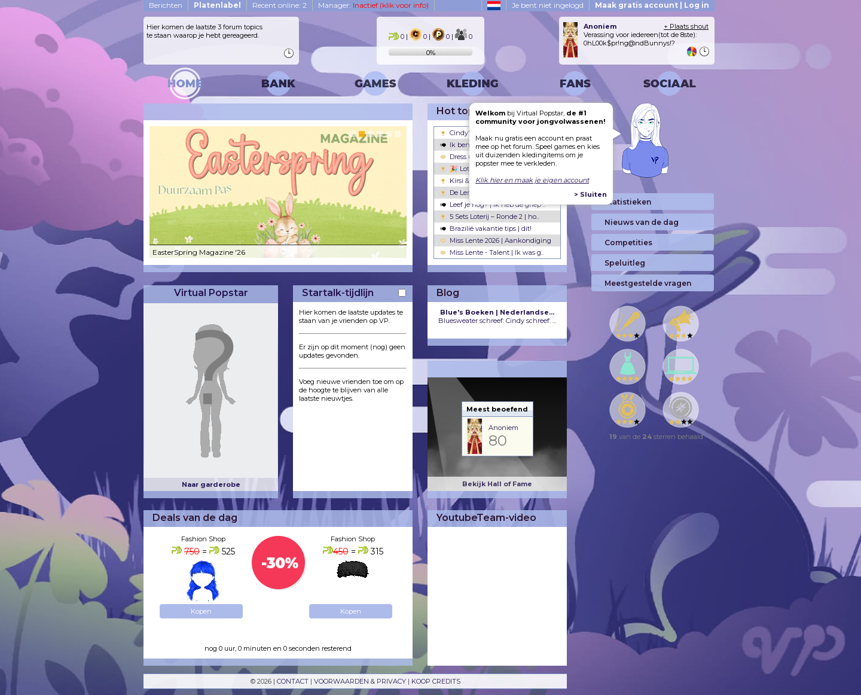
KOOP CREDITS (435, 681)
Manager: (373, 5)
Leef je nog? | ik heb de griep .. (492, 204)
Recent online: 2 (279, 5)
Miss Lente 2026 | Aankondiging (495, 240)
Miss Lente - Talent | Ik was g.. (492, 252)
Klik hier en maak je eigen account (532, 180)
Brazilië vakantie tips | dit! (486, 228)
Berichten (165, 5)
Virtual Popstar (211, 292)
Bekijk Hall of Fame (497, 484)
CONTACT (293, 681)
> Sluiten (590, 194)
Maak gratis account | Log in (652, 5)
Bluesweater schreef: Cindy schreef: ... (497, 316)
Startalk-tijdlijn (338, 292)
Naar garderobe (211, 484)
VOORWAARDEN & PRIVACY (360, 681)
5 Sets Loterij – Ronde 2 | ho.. (489, 216)
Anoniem (503, 427)
